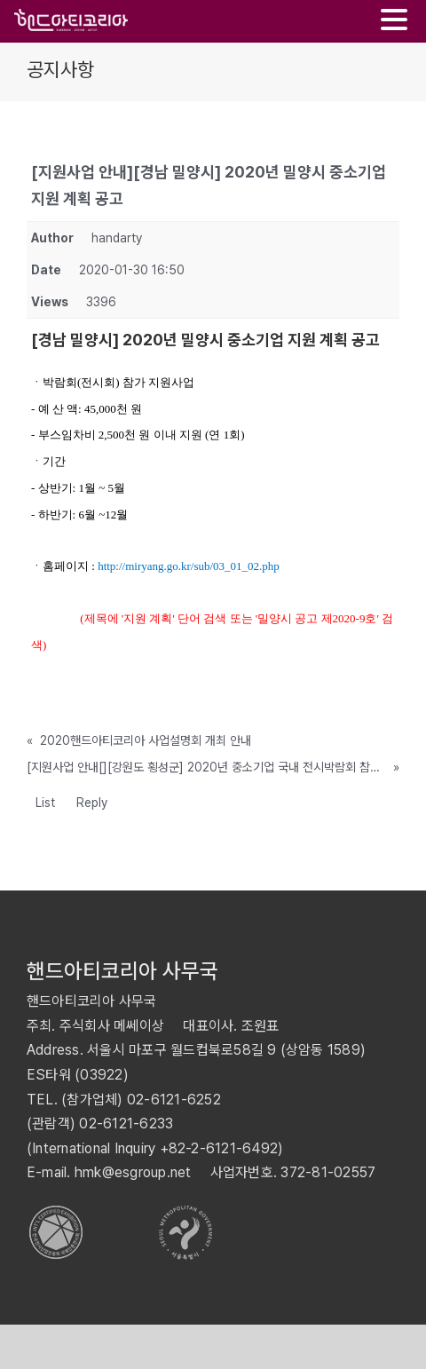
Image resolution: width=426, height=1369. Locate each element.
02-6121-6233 (126, 1123)
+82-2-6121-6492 (219, 1148)
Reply (91, 802)
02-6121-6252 (174, 1099)
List (45, 802)
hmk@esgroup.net (133, 1172)
